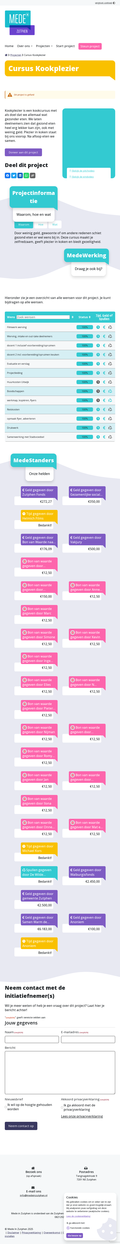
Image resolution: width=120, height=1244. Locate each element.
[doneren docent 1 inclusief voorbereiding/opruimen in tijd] (98, 319)
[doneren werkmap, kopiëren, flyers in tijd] (104, 374)
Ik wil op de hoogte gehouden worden (29, 1080)
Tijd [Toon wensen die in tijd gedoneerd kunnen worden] (98, 289)
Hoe (40, 198)
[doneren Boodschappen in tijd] (104, 364)
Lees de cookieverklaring (78, 1216)
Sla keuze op (74, 1235)
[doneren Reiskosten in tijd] (98, 383)
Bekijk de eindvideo (81, 150)
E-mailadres (74, 1005)
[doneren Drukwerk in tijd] (98, 401)
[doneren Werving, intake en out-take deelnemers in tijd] (98, 310)
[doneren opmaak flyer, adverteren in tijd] (98, 392)
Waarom (23, 198)
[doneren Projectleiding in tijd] (98, 346)
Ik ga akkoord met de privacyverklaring (79, 1081)
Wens (38, 291)
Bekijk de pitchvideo (81, 144)
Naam (14, 1005)
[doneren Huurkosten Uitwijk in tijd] (104, 355)
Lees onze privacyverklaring (82, 1090)
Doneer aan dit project (23, 126)
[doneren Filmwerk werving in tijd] (98, 300)
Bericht (10, 1021)
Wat (55, 198)
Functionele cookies (78, 1227)
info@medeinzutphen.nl (33, 1195)
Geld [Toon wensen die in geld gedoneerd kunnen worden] (105, 289)
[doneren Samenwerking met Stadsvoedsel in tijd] (98, 410)
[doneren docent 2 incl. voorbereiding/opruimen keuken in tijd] (98, 328)
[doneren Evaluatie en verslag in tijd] (98, 337)
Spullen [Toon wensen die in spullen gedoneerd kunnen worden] (104, 292)
